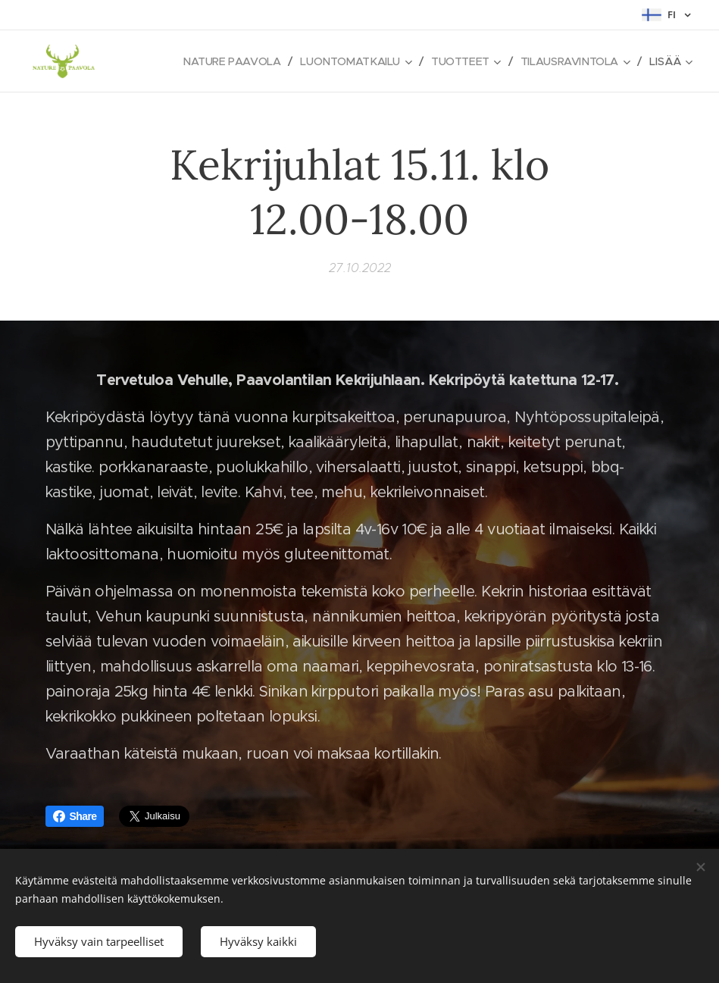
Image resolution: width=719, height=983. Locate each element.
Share (75, 816)
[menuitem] (223, 61)
